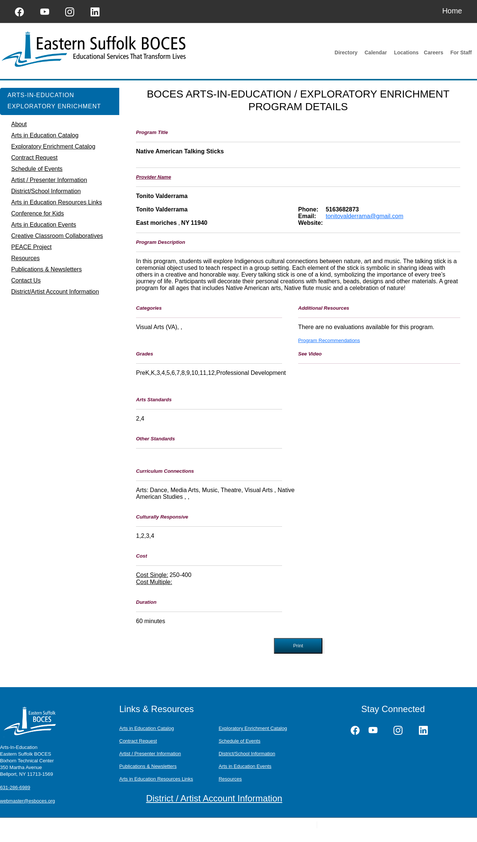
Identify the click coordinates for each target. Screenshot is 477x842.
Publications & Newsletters (148, 766)
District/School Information (247, 753)
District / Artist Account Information (214, 798)
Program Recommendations (329, 340)
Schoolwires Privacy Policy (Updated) (138, 825)
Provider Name (153, 177)
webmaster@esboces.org (27, 801)
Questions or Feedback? (74, 825)
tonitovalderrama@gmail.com (364, 216)
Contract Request (138, 741)
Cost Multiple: (154, 582)
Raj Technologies (380, 825)
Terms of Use (191, 825)
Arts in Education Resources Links (156, 779)
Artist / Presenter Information (150, 753)
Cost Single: (152, 575)
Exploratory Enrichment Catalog (253, 728)
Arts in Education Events (245, 766)
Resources (230, 779)
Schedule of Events (239, 741)
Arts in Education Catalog (146, 728)
